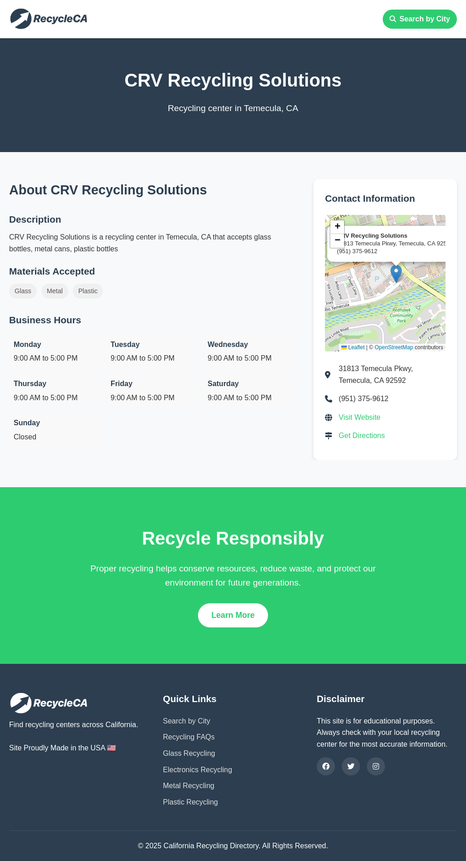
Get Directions (362, 435)
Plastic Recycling (190, 802)
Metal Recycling (188, 786)
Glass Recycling (189, 753)
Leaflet (353, 347)
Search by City (420, 19)
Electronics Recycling (197, 770)
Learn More (233, 615)
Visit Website (359, 417)
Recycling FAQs (189, 737)
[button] (396, 274)
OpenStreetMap (394, 347)
